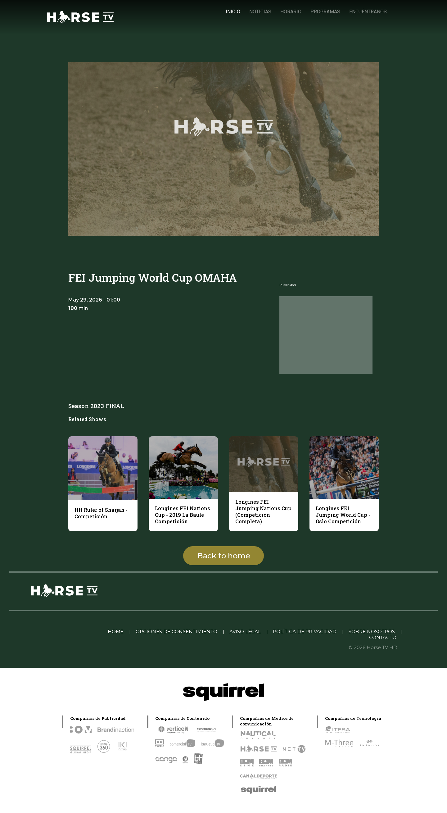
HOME (116, 631)
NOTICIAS (260, 12)
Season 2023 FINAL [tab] (96, 406)
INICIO (233, 12)
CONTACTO (382, 637)
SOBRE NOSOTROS (372, 631)
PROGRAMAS (325, 12)
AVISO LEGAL (245, 631)
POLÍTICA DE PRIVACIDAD (304, 631)
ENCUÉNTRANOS (368, 12)
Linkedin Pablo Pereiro (70, 631)
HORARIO (290, 12)
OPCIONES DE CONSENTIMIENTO (176, 631)
